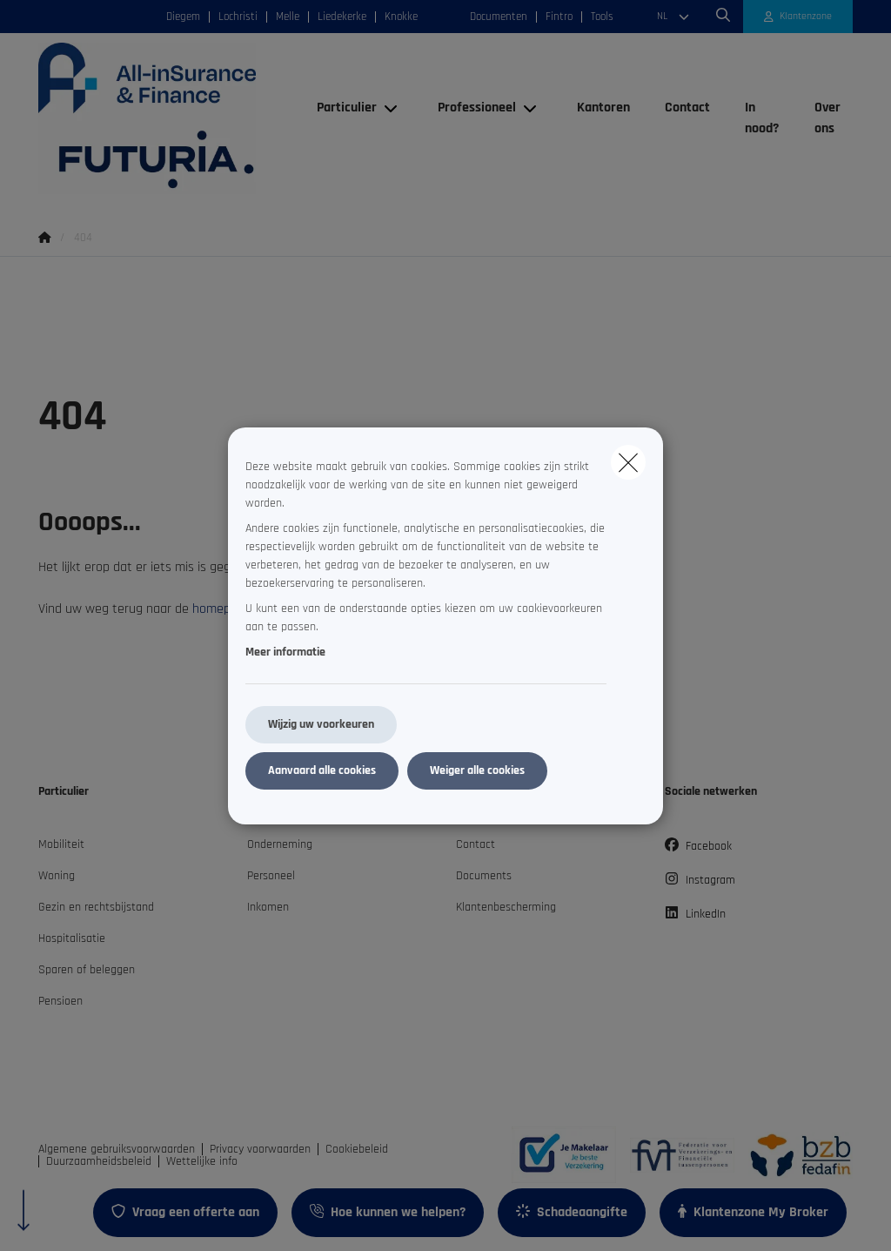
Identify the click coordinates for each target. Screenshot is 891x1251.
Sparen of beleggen (86, 970)
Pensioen (60, 1001)
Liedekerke (342, 17)
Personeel (271, 876)
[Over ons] (825, 118)
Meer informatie (285, 652)
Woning (56, 876)
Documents (484, 876)
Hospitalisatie (71, 938)
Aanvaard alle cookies (322, 770)
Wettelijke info (202, 1161)
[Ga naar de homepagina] (168, 118)
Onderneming (279, 844)
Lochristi (238, 17)
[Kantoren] (603, 107)
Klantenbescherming (506, 907)
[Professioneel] (470, 107)
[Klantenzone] (798, 16)
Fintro (559, 17)
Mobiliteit (61, 844)
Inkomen (268, 907)
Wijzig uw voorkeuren (321, 724)
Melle (287, 17)
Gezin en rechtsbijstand (96, 907)
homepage (221, 609)
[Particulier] (340, 107)
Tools (602, 17)
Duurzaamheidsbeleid (98, 1161)
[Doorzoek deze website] (723, 16)
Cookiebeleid (356, 1149)
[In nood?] (762, 118)
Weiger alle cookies (477, 770)
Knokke (401, 17)
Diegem (183, 17)
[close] (628, 462)
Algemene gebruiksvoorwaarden (116, 1149)
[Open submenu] (392, 107)
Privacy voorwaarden (260, 1149)
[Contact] (687, 107)
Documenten (498, 17)
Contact (475, 844)
